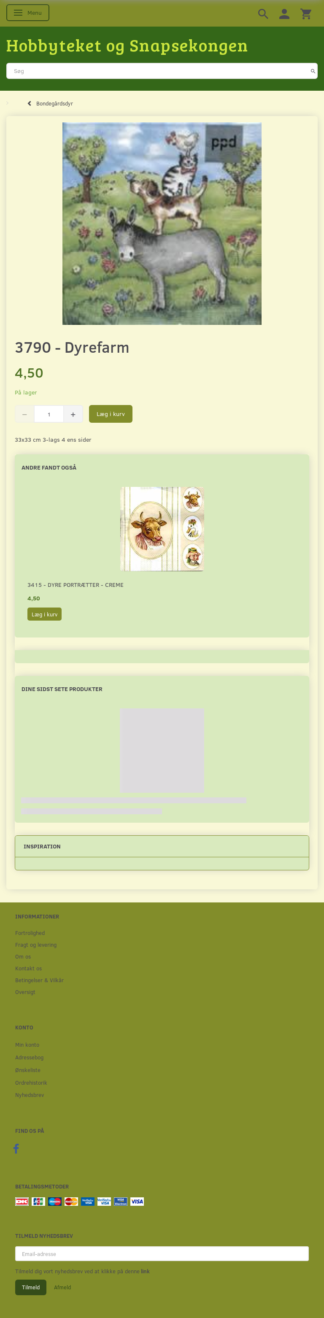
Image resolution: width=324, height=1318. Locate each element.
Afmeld (62, 1287)
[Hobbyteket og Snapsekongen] (127, 44)
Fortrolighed (30, 932)
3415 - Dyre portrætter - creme (75, 585)
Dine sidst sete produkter (62, 689)
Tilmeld (31, 1287)
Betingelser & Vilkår (39, 979)
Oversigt (25, 991)
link (145, 1271)
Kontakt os (28, 968)
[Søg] (313, 71)
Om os (23, 956)
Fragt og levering (36, 944)
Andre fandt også (49, 467)
